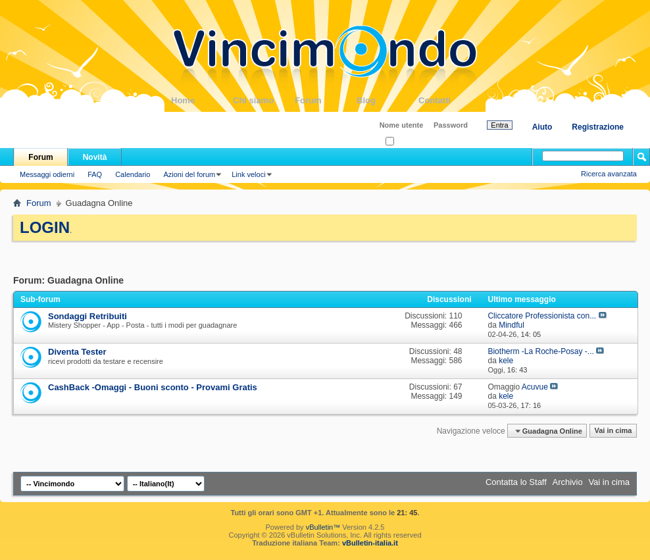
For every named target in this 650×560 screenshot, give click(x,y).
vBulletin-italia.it (370, 543)
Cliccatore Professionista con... (542, 315)
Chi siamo (264, 100)
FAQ (95, 174)
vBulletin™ (323, 527)
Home (202, 100)
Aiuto (542, 127)
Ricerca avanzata (609, 174)
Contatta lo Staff (516, 482)
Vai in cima (613, 431)
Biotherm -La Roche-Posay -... (540, 351)
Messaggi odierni (47, 174)
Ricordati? (406, 141)
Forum (326, 100)
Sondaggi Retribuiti (87, 316)
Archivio (568, 482)
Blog (387, 100)
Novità (95, 157)
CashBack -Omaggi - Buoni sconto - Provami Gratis (152, 387)
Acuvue (535, 387)
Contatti (449, 100)
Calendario (132, 174)
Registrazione (598, 127)
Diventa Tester (77, 352)
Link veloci (248, 174)
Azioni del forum (189, 174)
